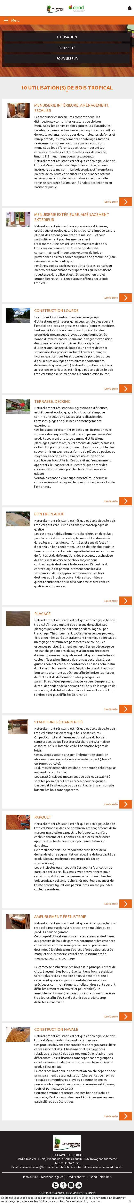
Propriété (67, 48)
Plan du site (30, 1177)
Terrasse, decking (52, 401)
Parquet (42, 817)
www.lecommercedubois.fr (105, 1167)
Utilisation (67, 37)
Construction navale (56, 1029)
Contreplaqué (49, 514)
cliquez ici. (95, 1201)
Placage (42, 614)
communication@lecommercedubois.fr (44, 1167)
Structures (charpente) (58, 722)
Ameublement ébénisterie (60, 917)
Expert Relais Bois (100, 1177)
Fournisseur (67, 58)
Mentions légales (52, 1177)
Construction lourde (56, 310)
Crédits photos (76, 1177)
